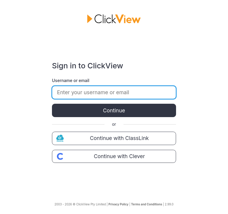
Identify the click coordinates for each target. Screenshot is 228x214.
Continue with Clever (100, 156)
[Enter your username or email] (114, 92)
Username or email (70, 80)
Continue (114, 110)
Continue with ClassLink (102, 138)
